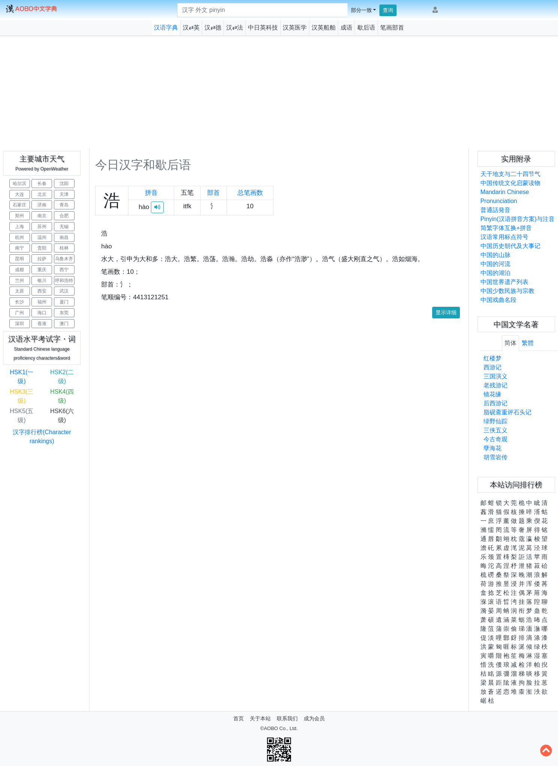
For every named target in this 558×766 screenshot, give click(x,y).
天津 (64, 194)
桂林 (64, 248)
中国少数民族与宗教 (507, 291)
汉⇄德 (212, 27)
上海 (19, 226)
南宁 (19, 248)
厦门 (64, 302)
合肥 (64, 215)
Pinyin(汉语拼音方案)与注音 (517, 219)
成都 (19, 269)
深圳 (19, 323)
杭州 (19, 237)
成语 (346, 27)
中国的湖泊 (495, 273)
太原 (19, 291)
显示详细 (446, 312)
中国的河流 (495, 264)
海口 (41, 312)
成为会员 (314, 718)
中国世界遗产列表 (504, 282)
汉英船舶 (324, 27)
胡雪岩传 (495, 457)
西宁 (64, 269)
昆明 (19, 258)
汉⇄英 (191, 27)
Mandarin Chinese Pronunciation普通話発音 (504, 201)
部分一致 (361, 10)
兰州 (19, 280)
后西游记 (495, 403)
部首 (213, 192)
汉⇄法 (234, 27)
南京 (41, 215)
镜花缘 (492, 394)
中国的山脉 (495, 255)
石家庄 (19, 205)
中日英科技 (263, 27)
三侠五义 (495, 430)
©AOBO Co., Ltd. (279, 728)
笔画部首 (392, 27)
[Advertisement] (279, 91)
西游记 (492, 367)
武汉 (64, 291)
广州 (19, 312)
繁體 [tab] (528, 343)
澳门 (64, 323)
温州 (41, 237)
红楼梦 (492, 358)
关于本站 (260, 718)
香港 (41, 323)
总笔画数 (250, 192)
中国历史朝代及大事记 (510, 246)
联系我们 (287, 718)
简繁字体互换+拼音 (506, 228)
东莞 (64, 312)
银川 (41, 280)
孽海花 (492, 448)
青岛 (64, 205)
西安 (41, 291)
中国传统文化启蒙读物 (510, 183)
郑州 (19, 215)
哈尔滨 (19, 183)
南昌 (64, 237)
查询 (388, 10)
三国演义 (495, 376)
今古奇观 (495, 439)
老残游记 (495, 385)
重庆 (41, 269)
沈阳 (64, 183)
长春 (41, 183)
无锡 (64, 226)
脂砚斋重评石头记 (507, 412)
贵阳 (41, 248)
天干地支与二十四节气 (510, 174)
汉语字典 (166, 27)
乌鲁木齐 (64, 258)
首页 (238, 718)
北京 (41, 194)
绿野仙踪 (495, 421)
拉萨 (41, 258)
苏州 (41, 226)
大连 (19, 194)
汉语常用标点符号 (504, 237)
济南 (41, 205)
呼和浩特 (64, 280)
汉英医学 (295, 27)
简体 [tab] (510, 343)
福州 (41, 302)
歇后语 (366, 27)
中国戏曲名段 (498, 300)
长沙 (19, 302)
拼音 (151, 192)
